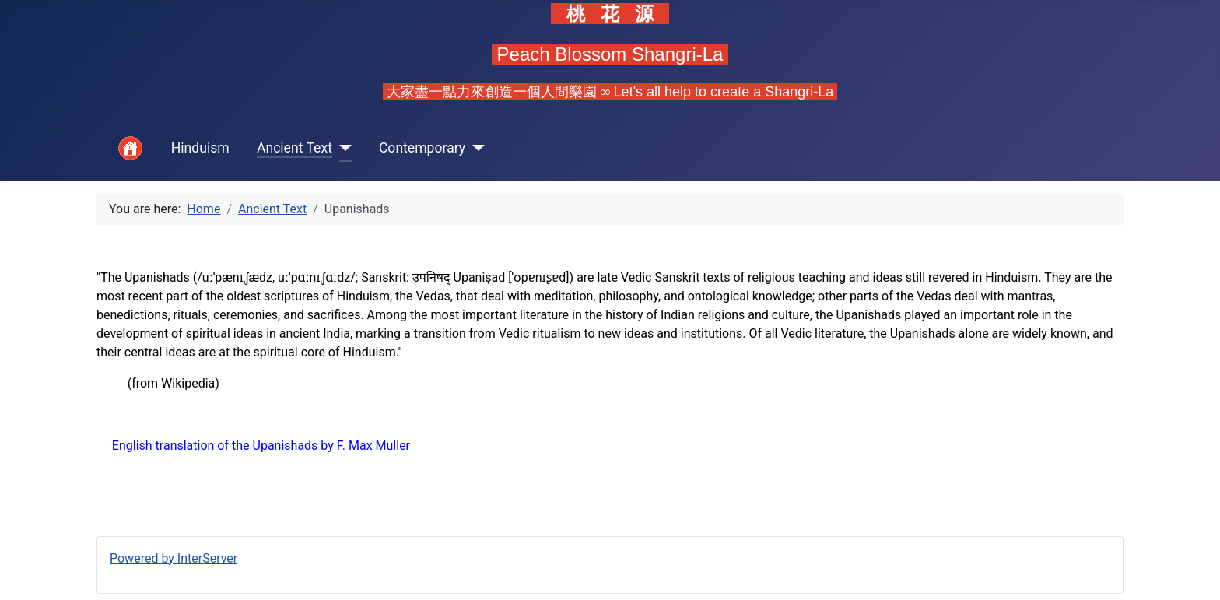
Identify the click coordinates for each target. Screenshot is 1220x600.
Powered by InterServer (173, 558)
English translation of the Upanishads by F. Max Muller (261, 445)
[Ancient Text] (342, 148)
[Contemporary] (475, 148)
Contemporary (422, 148)
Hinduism (200, 148)
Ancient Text (294, 148)
